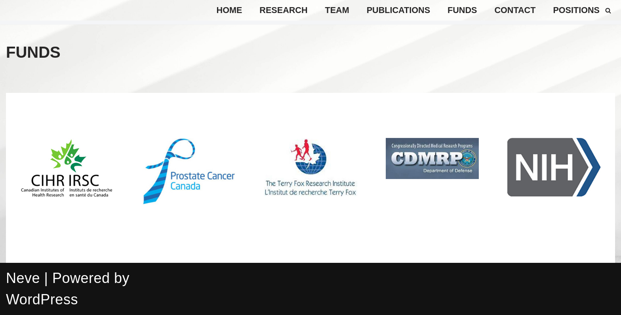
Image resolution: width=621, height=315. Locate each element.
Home (229, 10)
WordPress (42, 299)
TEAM (337, 10)
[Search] (608, 10)
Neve (23, 278)
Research (283, 10)
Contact (514, 10)
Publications (398, 10)
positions (576, 10)
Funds (462, 10)
